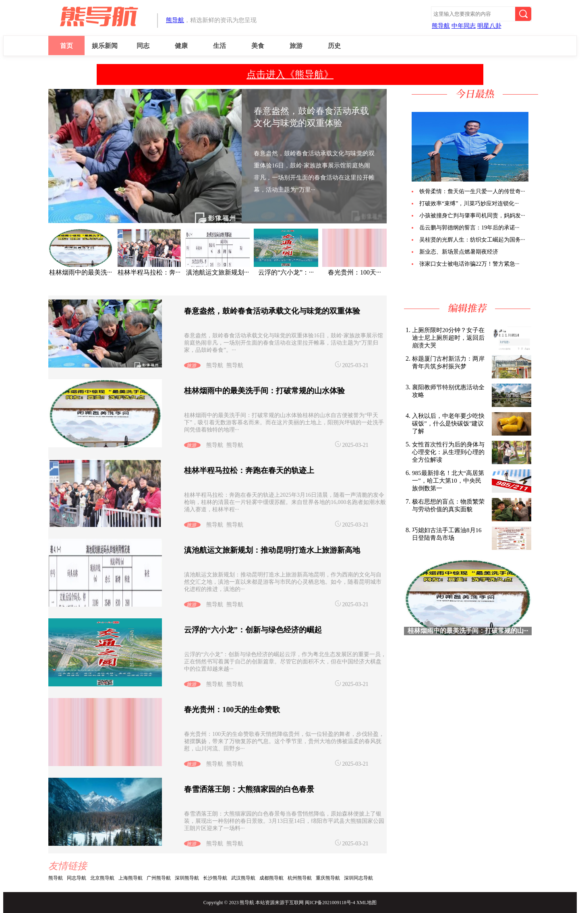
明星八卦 (489, 26)
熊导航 (175, 20)
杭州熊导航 (300, 878)
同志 (143, 45)
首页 (66, 45)
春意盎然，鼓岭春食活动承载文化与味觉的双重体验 (272, 311)
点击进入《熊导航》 (290, 74)
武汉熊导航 (243, 878)
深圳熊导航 (187, 878)
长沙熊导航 (215, 878)
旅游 (296, 45)
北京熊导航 (102, 878)
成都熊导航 (271, 878)
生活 (219, 45)
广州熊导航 (159, 878)
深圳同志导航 (358, 878)
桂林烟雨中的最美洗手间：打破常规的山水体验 (264, 390)
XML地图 (366, 902)
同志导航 (76, 878)
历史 (334, 45)
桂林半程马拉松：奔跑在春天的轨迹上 (249, 470)
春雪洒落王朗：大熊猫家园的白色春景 (249, 789)
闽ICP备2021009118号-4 (330, 902)
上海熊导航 (130, 878)
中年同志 (464, 26)
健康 (181, 45)
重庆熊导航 (328, 878)
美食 (257, 45)
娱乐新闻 (105, 45)
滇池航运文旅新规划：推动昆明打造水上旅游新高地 (272, 550)
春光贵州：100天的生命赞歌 (232, 709)
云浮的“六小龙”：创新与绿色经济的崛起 (253, 630)
